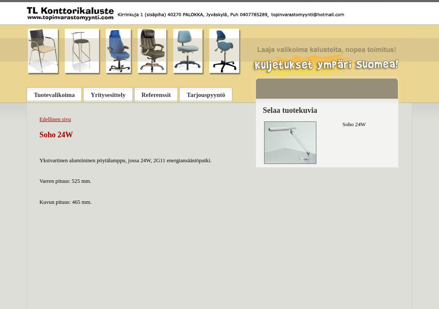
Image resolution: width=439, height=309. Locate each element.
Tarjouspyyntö (205, 94)
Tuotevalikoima (54, 94)
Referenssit (156, 94)
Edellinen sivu (55, 119)
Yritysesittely (108, 94)
